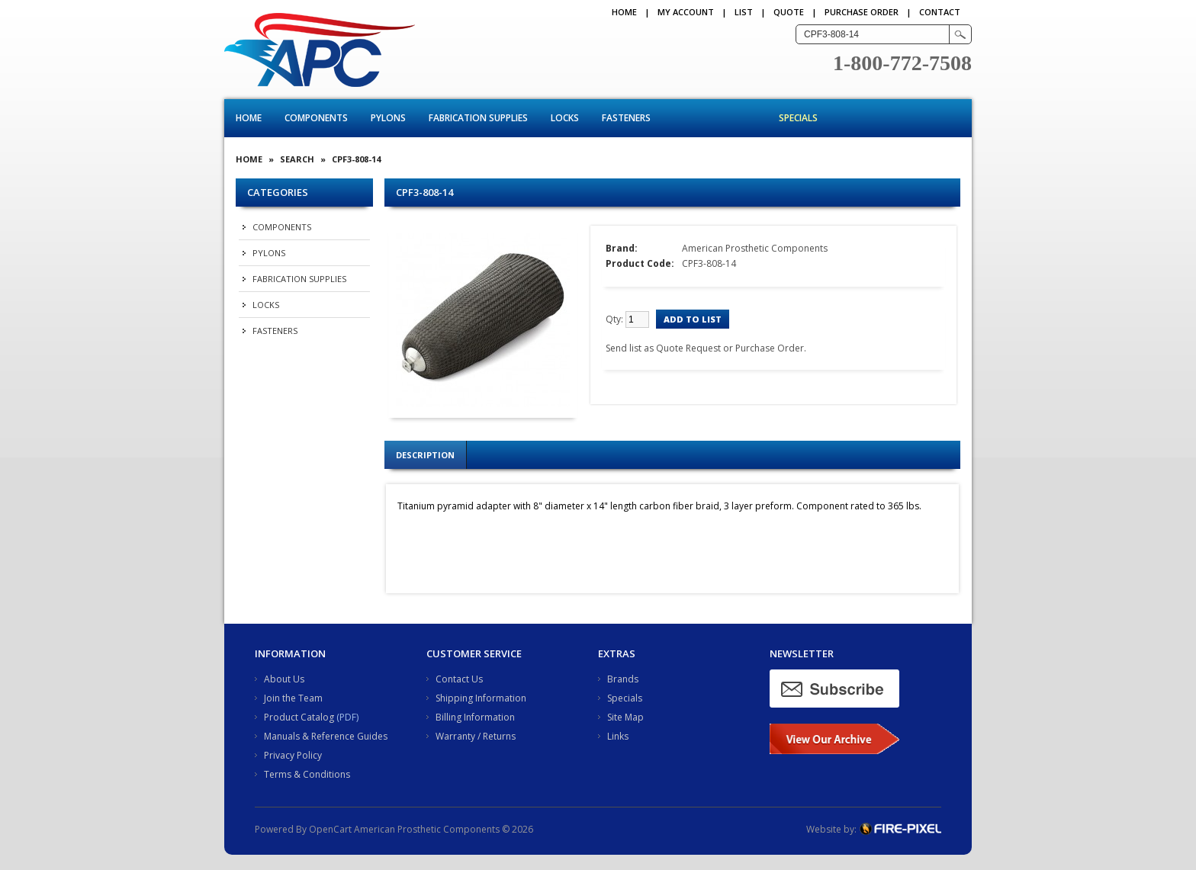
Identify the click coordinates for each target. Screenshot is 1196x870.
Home (624, 12)
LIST (744, 12)
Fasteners (626, 117)
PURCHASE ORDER (862, 12)
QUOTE (788, 12)
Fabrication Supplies (478, 117)
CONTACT (939, 12)
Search (297, 159)
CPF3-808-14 (356, 159)
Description (425, 455)
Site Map (625, 717)
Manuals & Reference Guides (325, 736)
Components (316, 117)
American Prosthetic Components (755, 248)
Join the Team (293, 698)
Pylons (388, 117)
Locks (565, 117)
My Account (685, 12)
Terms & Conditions (307, 774)
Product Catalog (299, 717)
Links (618, 736)
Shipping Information (481, 698)
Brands (622, 679)
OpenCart (330, 829)
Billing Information (475, 717)
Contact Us (459, 679)
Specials (798, 117)
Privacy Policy (293, 755)
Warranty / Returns (476, 736)
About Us (284, 679)
